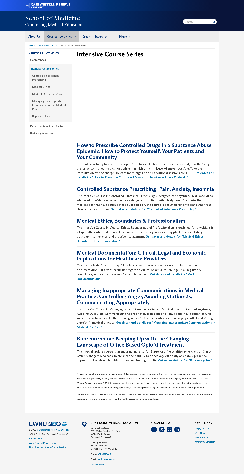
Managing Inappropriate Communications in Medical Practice (49, 105)
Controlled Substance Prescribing (45, 78)
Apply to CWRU (203, 428)
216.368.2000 (35, 438)
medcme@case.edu (106, 459)
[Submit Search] (214, 21)
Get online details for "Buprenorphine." (184, 360)
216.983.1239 (104, 454)
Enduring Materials (42, 133)
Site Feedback (98, 464)
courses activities (48, 45)
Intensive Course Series (44, 68)
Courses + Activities (63, 36)
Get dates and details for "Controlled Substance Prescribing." (153, 209)
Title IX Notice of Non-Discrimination (47, 447)
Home (32, 45)
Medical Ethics (41, 87)
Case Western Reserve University (53, 429)
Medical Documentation (47, 94)
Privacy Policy (50, 442)
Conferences (38, 60)
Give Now (200, 433)
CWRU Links (203, 423)
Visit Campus (201, 437)
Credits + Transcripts (99, 36)
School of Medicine (52, 18)
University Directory (205, 441)
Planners (124, 36)
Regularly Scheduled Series (46, 126)
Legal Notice (35, 442)
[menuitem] (34, 36)
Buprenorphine (41, 116)
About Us (34, 36)
